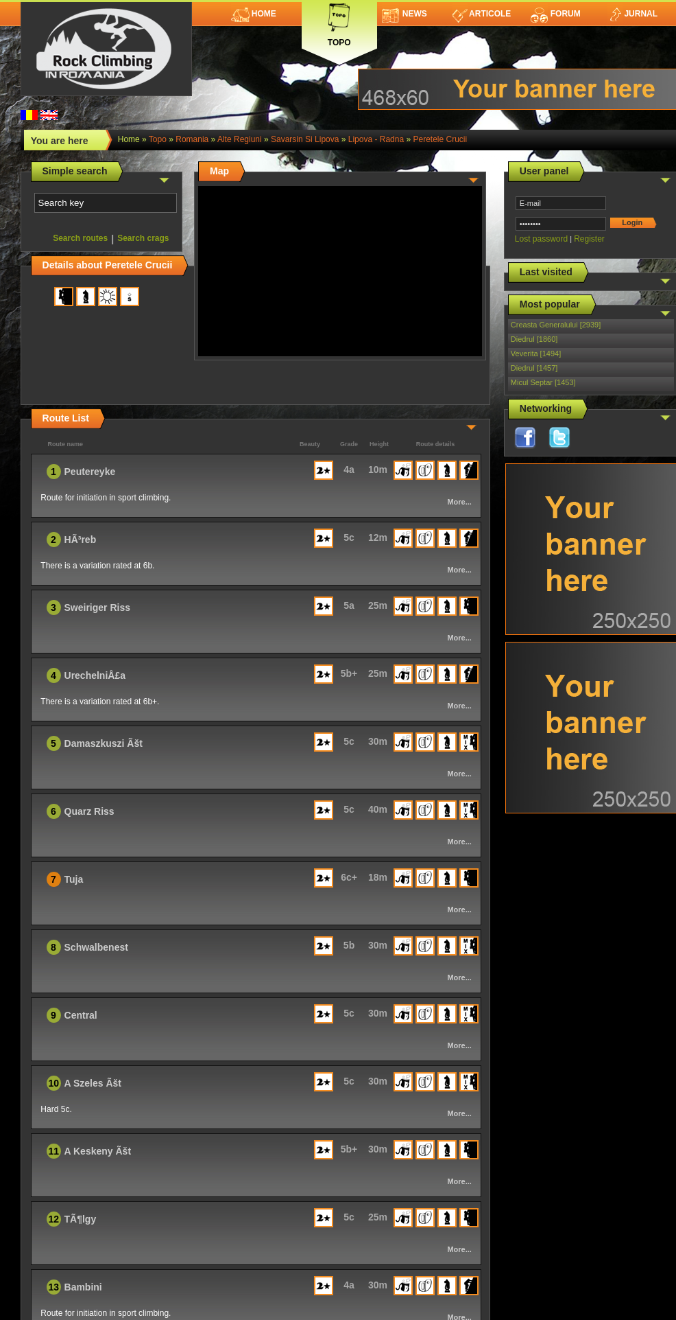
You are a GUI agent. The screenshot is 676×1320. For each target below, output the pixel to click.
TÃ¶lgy (80, 1219)
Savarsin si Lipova (305, 139)
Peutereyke (90, 471)
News (404, 13)
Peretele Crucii (440, 139)
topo (158, 139)
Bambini (83, 1287)
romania (192, 139)
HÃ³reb (80, 539)
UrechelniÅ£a (94, 675)
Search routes (80, 238)
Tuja (74, 879)
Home (253, 13)
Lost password (541, 239)
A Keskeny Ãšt (98, 1151)
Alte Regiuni (239, 139)
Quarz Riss (89, 811)
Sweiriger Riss (97, 607)
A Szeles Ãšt (93, 1083)
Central (80, 1015)
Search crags (143, 238)
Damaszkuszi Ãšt (103, 743)
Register (589, 239)
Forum (555, 13)
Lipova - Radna (376, 139)
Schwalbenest (96, 947)
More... (459, 502)
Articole (481, 13)
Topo (339, 22)
